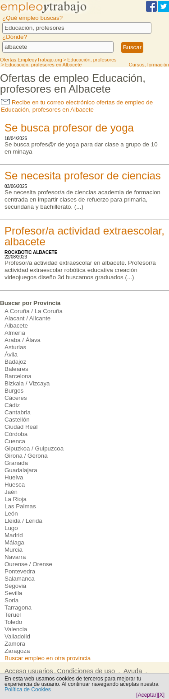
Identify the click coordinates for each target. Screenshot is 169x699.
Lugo (11, 528)
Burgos (14, 390)
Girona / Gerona (26, 455)
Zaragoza (17, 650)
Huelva (14, 477)
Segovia (15, 585)
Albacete (16, 325)
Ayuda (132, 671)
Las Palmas (20, 506)
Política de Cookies (28, 689)
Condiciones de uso (86, 671)
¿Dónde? (14, 36)
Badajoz (15, 361)
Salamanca (20, 578)
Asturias (15, 347)
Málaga (14, 542)
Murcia (14, 549)
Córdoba (16, 434)
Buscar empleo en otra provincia (48, 658)
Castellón (17, 419)
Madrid (14, 535)
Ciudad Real (21, 426)
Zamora (15, 643)
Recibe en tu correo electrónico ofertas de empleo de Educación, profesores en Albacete (77, 106)
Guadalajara (21, 470)
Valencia (16, 629)
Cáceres (16, 397)
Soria (11, 600)
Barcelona (18, 376)
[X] (161, 695)
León (11, 513)
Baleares (16, 369)
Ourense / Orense (28, 564)
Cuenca (15, 441)
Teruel (13, 614)
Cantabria (18, 412)
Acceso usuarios (29, 671)
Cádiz (12, 405)
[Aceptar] (147, 695)
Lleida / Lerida (23, 520)
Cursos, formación (149, 64)
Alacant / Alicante (27, 318)
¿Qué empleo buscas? (32, 17)
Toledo (13, 622)
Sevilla (13, 593)
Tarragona (18, 607)
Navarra (15, 557)
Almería (15, 332)
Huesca (15, 484)
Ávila (11, 354)
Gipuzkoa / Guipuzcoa (34, 448)
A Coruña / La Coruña (34, 311)
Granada (16, 463)
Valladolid (17, 636)
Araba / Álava (23, 340)
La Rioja (16, 499)
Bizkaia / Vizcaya (27, 383)
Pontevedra (20, 571)
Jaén (11, 491)
